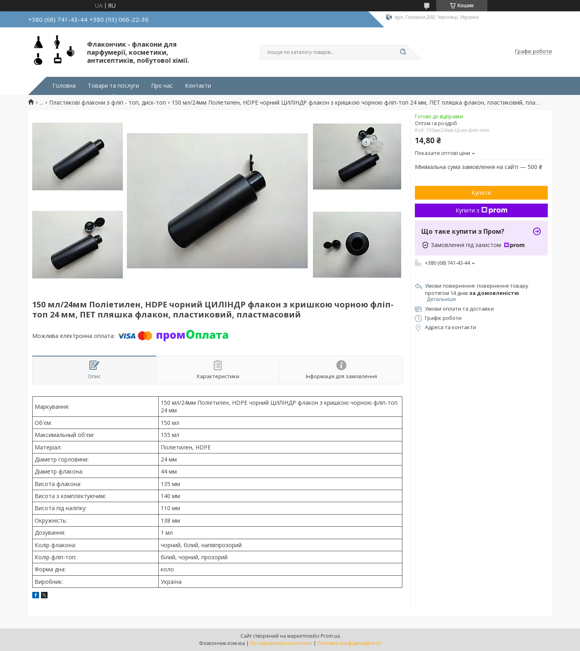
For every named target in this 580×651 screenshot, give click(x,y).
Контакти (198, 86)
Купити (481, 192)
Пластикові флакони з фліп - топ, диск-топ (107, 102)
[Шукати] (403, 52)
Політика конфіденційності (349, 643)
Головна (64, 86)
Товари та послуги (113, 86)
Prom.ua (330, 635)
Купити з (482, 210)
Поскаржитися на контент (281, 643)
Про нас (162, 86)
